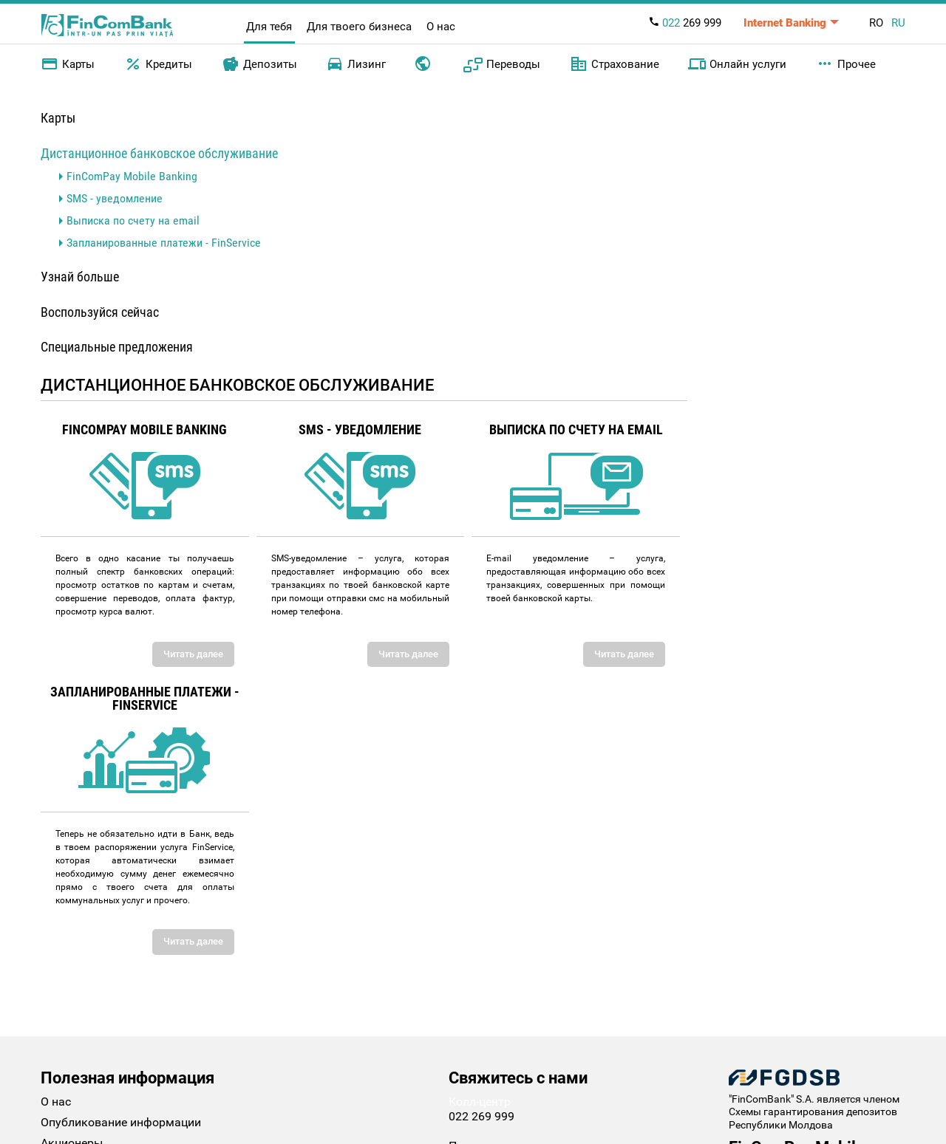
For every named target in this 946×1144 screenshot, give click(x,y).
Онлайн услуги (737, 64)
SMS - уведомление (115, 198)
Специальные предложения (117, 346)
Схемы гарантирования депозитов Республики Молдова (813, 1118)
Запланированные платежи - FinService (164, 243)
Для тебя (269, 26)
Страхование (614, 64)
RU (898, 23)
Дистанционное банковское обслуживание (159, 153)
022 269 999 (481, 1116)
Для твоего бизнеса (359, 26)
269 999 (684, 23)
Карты (68, 64)
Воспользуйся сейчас (100, 312)
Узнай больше (80, 276)
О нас (440, 26)
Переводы (501, 64)
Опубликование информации (121, 1122)
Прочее (846, 64)
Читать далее (193, 654)
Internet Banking (784, 23)
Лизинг (356, 64)
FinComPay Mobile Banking (132, 176)
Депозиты (259, 64)
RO (876, 23)
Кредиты (158, 64)
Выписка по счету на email (133, 220)
